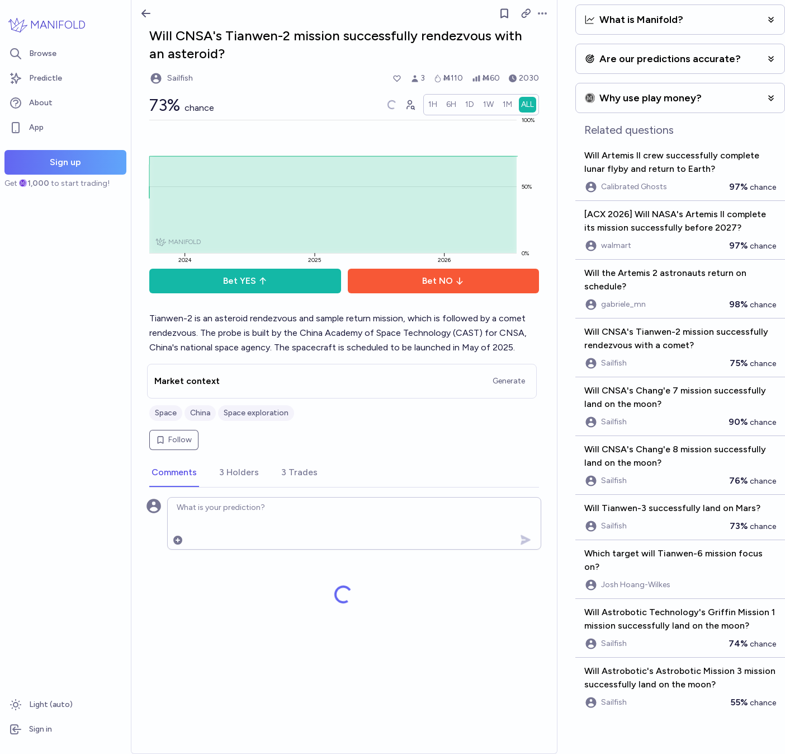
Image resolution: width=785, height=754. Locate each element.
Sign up (65, 162)
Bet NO (443, 280)
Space (166, 413)
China (200, 413)
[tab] (174, 473)
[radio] (432, 105)
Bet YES (245, 280)
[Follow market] (504, 13)
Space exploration (256, 413)
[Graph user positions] (410, 105)
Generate (509, 381)
